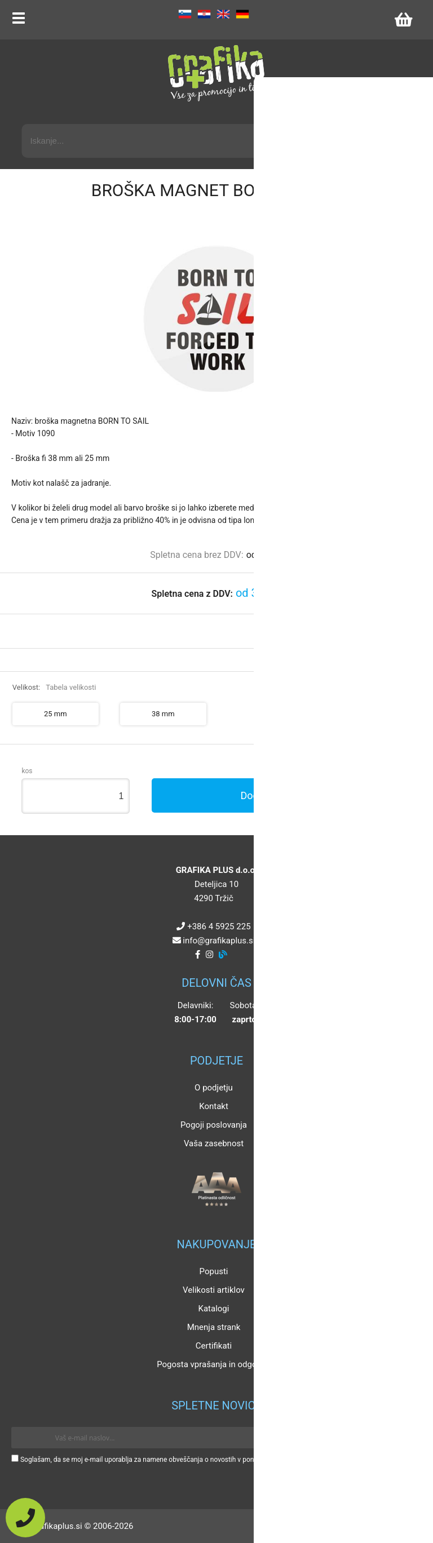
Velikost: (54, 687)
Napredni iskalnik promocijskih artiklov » (340, 114)
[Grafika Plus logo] (216, 73)
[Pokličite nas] (25, 1517)
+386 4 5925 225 (218, 926)
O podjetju (214, 1088)
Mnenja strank (214, 1327)
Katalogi (213, 1308)
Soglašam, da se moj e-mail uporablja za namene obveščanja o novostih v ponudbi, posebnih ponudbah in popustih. (193, 1460)
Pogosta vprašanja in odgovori (214, 1364)
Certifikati (214, 1346)
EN (223, 14)
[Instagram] (209, 955)
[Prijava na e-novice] (405, 1437)
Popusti (214, 1271)
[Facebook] (197, 955)
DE (242, 14)
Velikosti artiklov (214, 1290)
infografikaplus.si (219, 940)
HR (204, 14)
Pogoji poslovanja (213, 1125)
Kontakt (213, 1106)
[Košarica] (403, 19)
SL (185, 14)
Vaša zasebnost (214, 1143)
